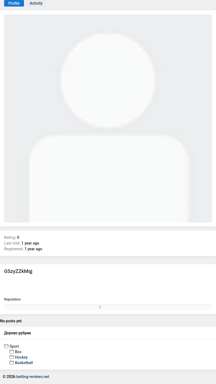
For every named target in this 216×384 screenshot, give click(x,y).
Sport (14, 346)
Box (18, 352)
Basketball (24, 363)
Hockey (21, 357)
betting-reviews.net (32, 376)
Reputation (12, 299)
